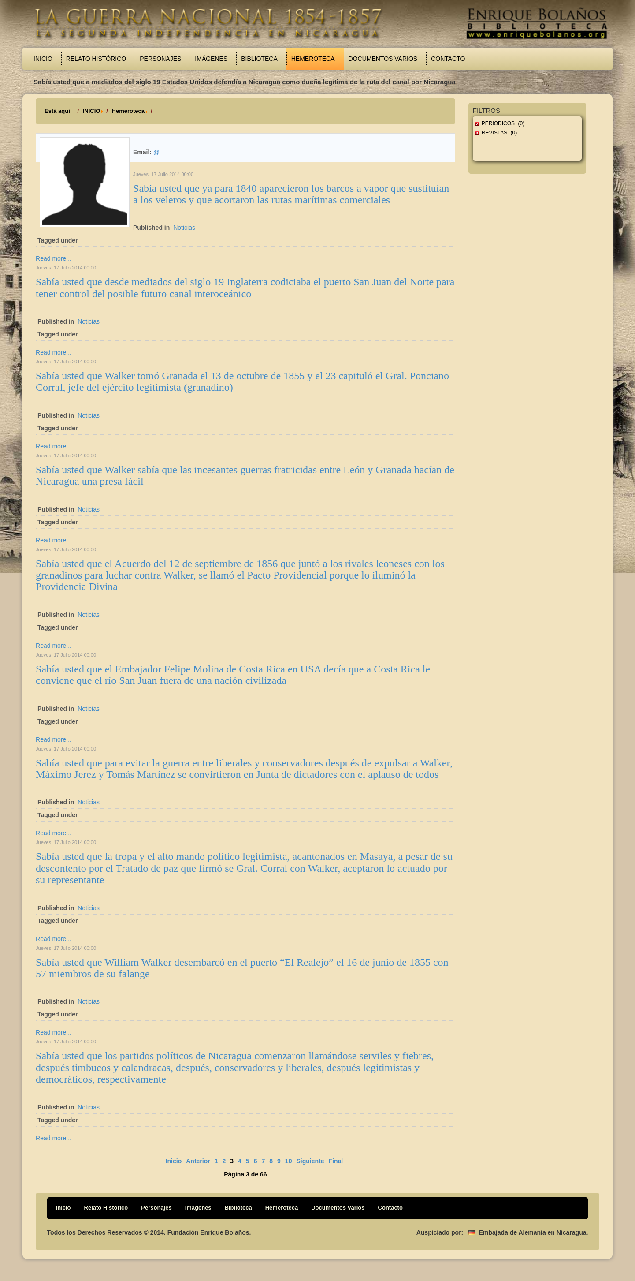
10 (288, 1161)
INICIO (91, 111)
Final (335, 1161)
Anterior (198, 1161)
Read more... (53, 258)
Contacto (448, 58)
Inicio (42, 58)
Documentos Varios (383, 58)
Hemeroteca (313, 58)
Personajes (160, 58)
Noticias (184, 227)
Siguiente (310, 1161)
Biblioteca (259, 58)
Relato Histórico (96, 58)
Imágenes (211, 58)
